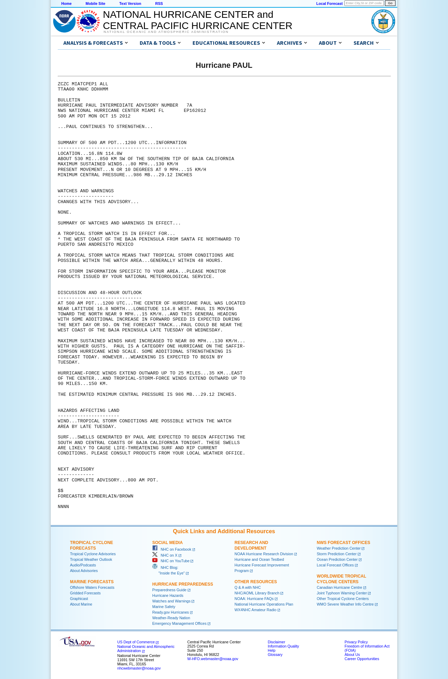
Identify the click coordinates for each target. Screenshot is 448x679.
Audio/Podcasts (83, 565)
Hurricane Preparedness (182, 584)
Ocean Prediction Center (337, 559)
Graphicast (79, 598)
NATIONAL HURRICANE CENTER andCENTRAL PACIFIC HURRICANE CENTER (197, 20)
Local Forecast (329, 3)
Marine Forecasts (92, 581)
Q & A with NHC (247, 587)
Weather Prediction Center (338, 548)
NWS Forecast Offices (343, 542)
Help (271, 650)
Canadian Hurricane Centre (339, 587)
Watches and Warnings (171, 601)
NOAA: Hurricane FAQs (254, 598)
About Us (352, 654)
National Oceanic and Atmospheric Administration (166, 32)
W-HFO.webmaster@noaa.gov (212, 659)
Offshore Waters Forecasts (92, 587)
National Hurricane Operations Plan (263, 604)
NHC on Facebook (171, 549)
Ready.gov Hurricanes (170, 612)
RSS (159, 3)
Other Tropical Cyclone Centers (343, 598)
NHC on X (164, 555)
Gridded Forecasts (85, 593)
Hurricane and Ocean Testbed (259, 559)
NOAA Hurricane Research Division (263, 554)
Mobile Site (95, 3)
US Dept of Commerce (136, 642)
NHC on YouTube (170, 561)
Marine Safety (163, 607)
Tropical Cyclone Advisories (93, 554)
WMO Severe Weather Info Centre (345, 604)
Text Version (130, 3)
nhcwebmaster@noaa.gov (139, 668)
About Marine (81, 604)
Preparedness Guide (169, 590)
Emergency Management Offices (179, 623)
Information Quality (283, 646)
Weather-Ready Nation (171, 618)
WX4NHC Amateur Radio (255, 610)
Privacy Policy (356, 642)
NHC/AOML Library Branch (256, 593)
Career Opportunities (361, 659)
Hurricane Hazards (167, 595)
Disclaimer (276, 642)
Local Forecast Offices (335, 565)
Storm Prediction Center (337, 554)
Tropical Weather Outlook (91, 559)
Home (66, 3)
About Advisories (84, 571)
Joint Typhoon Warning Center (342, 593)
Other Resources (255, 581)
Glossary (275, 654)
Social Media (167, 542)
